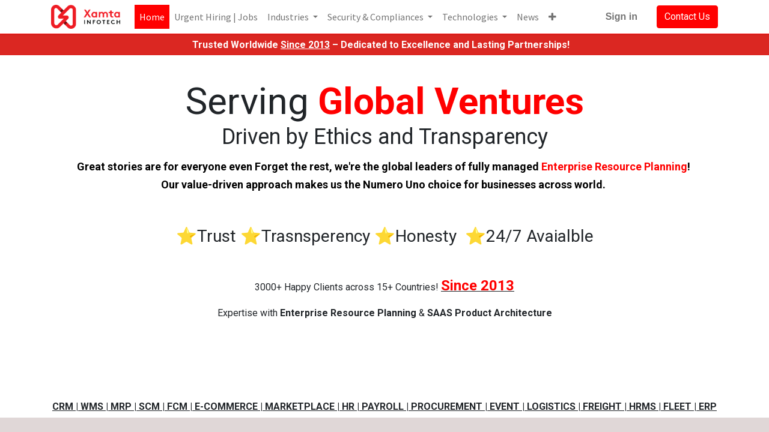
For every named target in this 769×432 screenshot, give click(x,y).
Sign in (621, 16)
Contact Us (687, 16)
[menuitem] (152, 17)
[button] (552, 17)
